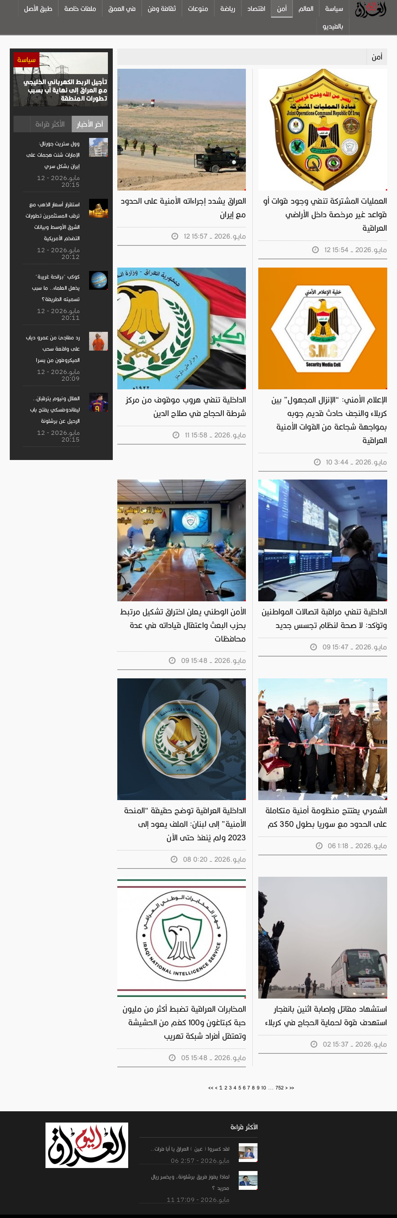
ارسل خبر (377, 1209)
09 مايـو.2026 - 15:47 (349, 633)
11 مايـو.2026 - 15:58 (210, 421)
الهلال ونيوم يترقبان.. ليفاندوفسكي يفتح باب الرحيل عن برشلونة (55, 409)
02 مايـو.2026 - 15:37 (349, 1031)
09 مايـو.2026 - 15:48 (208, 647)
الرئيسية (295, 1209)
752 (279, 1074)
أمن (281, 8)
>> (291, 1074)
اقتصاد (256, 8)
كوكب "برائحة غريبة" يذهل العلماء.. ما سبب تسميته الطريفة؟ (51, 288)
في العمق (122, 8)
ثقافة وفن (162, 8)
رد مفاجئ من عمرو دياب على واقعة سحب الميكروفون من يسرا (53, 348)
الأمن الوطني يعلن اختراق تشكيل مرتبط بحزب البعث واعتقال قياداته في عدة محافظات (184, 612)
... (270, 1074)
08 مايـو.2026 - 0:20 (209, 846)
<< (211, 1074)
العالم (306, 8)
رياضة (227, 8)
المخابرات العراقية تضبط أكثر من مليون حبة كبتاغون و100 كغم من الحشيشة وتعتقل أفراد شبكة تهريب (185, 1009)
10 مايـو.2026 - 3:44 (351, 448)
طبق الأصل (38, 8)
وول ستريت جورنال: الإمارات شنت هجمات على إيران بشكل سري (53, 155)
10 (263, 1074)
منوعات (198, 8)
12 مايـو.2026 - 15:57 (209, 236)
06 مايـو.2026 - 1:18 (352, 832)
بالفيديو (333, 26)
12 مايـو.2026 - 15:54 (350, 236)
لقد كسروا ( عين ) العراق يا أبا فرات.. (190, 1135)
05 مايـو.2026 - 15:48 (208, 1044)
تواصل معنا (348, 1209)
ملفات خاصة (80, 8)
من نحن (319, 1209)
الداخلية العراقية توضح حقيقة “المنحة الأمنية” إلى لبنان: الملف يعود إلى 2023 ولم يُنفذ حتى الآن (182, 811)
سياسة (334, 8)
